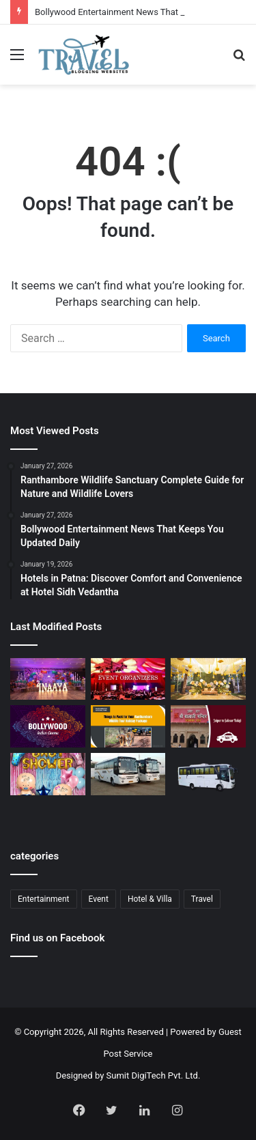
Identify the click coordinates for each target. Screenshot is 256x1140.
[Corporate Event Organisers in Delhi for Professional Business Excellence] (128, 679)
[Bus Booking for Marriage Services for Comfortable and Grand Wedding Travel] (128, 774)
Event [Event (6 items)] (99, 899)
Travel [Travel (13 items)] (202, 899)
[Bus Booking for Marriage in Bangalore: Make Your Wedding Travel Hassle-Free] (208, 778)
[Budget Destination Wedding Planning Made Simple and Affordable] (208, 679)
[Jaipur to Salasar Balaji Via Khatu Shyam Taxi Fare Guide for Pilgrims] (208, 726)
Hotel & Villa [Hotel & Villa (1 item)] (150, 899)
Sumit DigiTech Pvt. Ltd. (153, 1075)
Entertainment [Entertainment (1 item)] (44, 899)
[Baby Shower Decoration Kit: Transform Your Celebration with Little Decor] (47, 774)
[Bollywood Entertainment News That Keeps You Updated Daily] (47, 726)
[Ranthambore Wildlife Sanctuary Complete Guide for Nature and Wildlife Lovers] (128, 726)
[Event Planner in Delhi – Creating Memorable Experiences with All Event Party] (47, 679)
